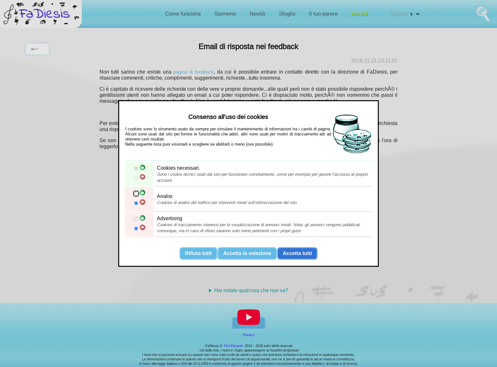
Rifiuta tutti (198, 253)
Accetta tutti (297, 253)
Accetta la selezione (247, 253)
